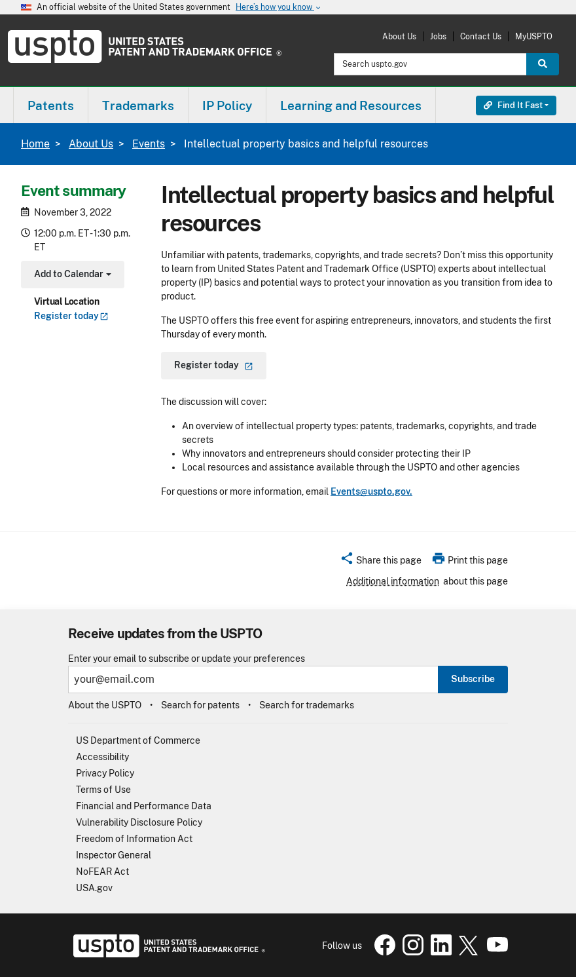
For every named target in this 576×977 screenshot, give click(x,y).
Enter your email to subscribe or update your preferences (186, 659)
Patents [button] (50, 105)
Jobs (438, 36)
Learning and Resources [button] (351, 105)
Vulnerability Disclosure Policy (139, 822)
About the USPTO (104, 705)
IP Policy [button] (227, 105)
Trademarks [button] (138, 105)
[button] (381, 562)
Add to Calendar (71, 275)
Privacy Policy (105, 773)
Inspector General (113, 855)
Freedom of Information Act (134, 838)
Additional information (392, 581)
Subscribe (473, 679)
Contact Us (480, 36)
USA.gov (94, 888)
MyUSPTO (533, 36)
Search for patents (200, 705)
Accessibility (102, 757)
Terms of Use (103, 789)
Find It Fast (513, 105)
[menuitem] (50, 105)
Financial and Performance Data (143, 806)
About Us (399, 36)
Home (35, 144)
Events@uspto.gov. (371, 491)
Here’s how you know (279, 7)
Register (71, 316)
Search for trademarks (306, 705)
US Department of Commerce (138, 740)
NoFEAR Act (102, 871)
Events (148, 144)
